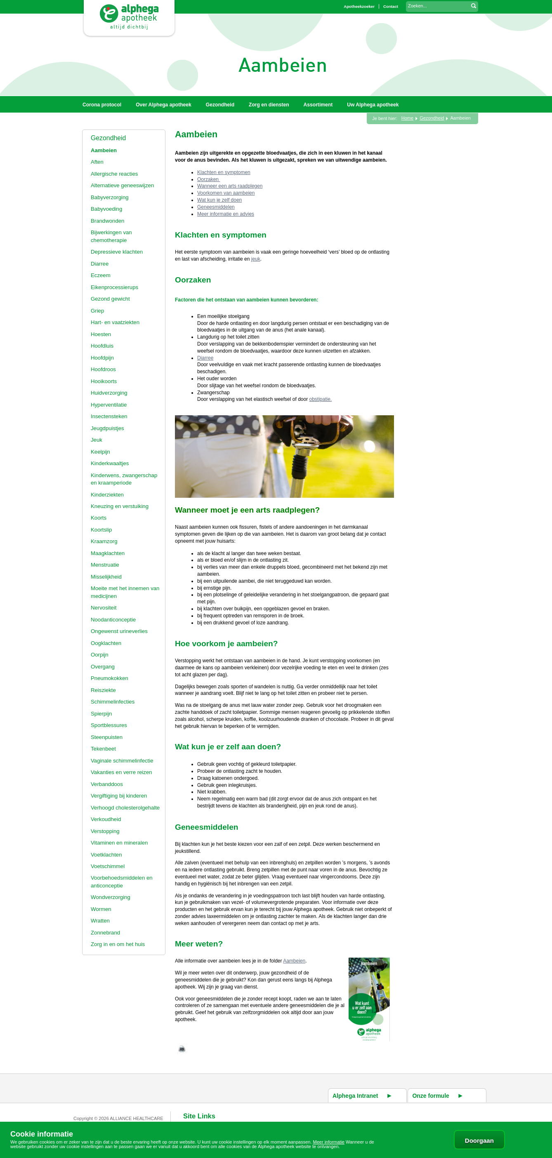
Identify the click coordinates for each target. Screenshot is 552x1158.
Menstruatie (105, 565)
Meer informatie (328, 1141)
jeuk (255, 259)
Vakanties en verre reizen (121, 772)
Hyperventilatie (109, 405)
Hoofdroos (103, 369)
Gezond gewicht (110, 299)
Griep (97, 311)
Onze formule (430, 1095)
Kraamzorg (104, 541)
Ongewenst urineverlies (119, 631)
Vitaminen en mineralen (119, 843)
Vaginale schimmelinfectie (122, 761)
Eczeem (101, 275)
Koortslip (101, 530)
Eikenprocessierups (114, 287)
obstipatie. (320, 399)
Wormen (101, 909)
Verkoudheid (106, 819)
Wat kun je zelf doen (219, 200)
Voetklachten (106, 855)
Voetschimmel (108, 866)
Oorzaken (208, 179)
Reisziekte (103, 690)
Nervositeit (103, 608)
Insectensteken (109, 416)
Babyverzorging (110, 197)
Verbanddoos (107, 784)
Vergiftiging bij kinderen (119, 796)
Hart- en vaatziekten (115, 322)
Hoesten (101, 334)
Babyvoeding (106, 209)
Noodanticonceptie (113, 620)
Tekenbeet (103, 749)
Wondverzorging (110, 897)
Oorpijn (100, 655)
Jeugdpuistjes (107, 428)
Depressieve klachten (117, 252)
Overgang (103, 667)
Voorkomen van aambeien (226, 193)
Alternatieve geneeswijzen (122, 185)
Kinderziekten (107, 495)
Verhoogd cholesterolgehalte (125, 808)
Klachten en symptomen (223, 172)
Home (407, 117)
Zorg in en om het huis (118, 944)
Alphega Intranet (355, 1095)
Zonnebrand (105, 933)
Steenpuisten (107, 737)
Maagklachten (108, 553)
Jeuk (96, 440)
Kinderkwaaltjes (110, 463)
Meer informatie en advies (225, 214)
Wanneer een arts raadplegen (229, 186)
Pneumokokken (109, 678)
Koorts (98, 518)
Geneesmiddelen (216, 207)
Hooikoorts (104, 381)
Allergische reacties (114, 174)
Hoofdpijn (102, 358)
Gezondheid (108, 137)
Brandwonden (107, 221)
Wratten (100, 921)
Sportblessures (109, 725)
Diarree (100, 264)
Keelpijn (100, 452)
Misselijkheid (106, 577)
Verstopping (105, 831)
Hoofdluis (102, 346)
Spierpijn (101, 714)
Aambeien (104, 150)
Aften (97, 162)
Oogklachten (106, 643)
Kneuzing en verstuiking (120, 506)
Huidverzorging (109, 393)
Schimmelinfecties (112, 702)
